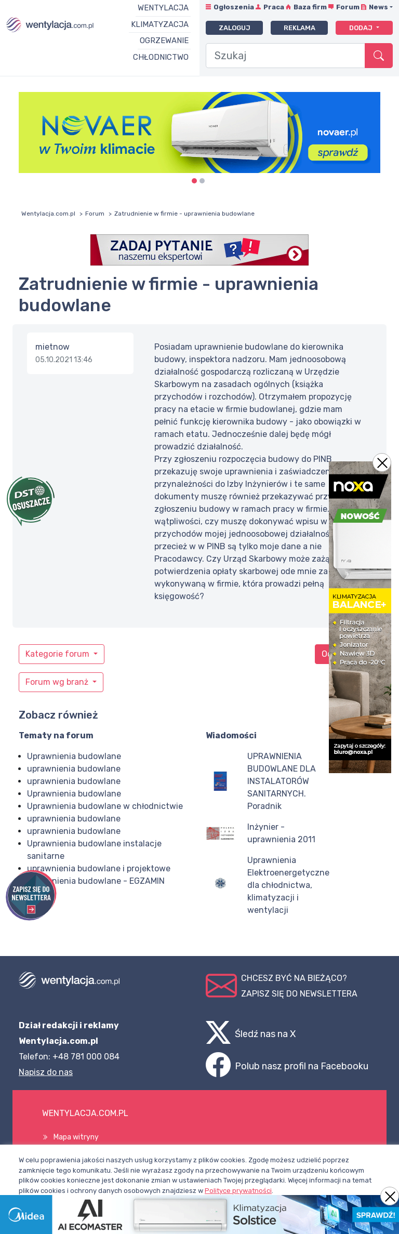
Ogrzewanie (164, 40)
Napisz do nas (46, 1072)
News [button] (378, 7)
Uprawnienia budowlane (74, 756)
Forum (348, 7)
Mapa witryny (76, 1137)
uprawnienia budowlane (74, 769)
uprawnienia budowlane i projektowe (98, 868)
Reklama (299, 28)
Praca (273, 7)
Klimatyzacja (160, 24)
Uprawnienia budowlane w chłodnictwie (105, 806)
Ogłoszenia (234, 7)
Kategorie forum (58, 654)
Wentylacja (163, 7)
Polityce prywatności (238, 1191)
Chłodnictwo (161, 57)
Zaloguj (234, 28)
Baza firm (310, 7)
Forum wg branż (57, 682)
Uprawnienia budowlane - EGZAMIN (96, 881)
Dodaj (361, 28)
